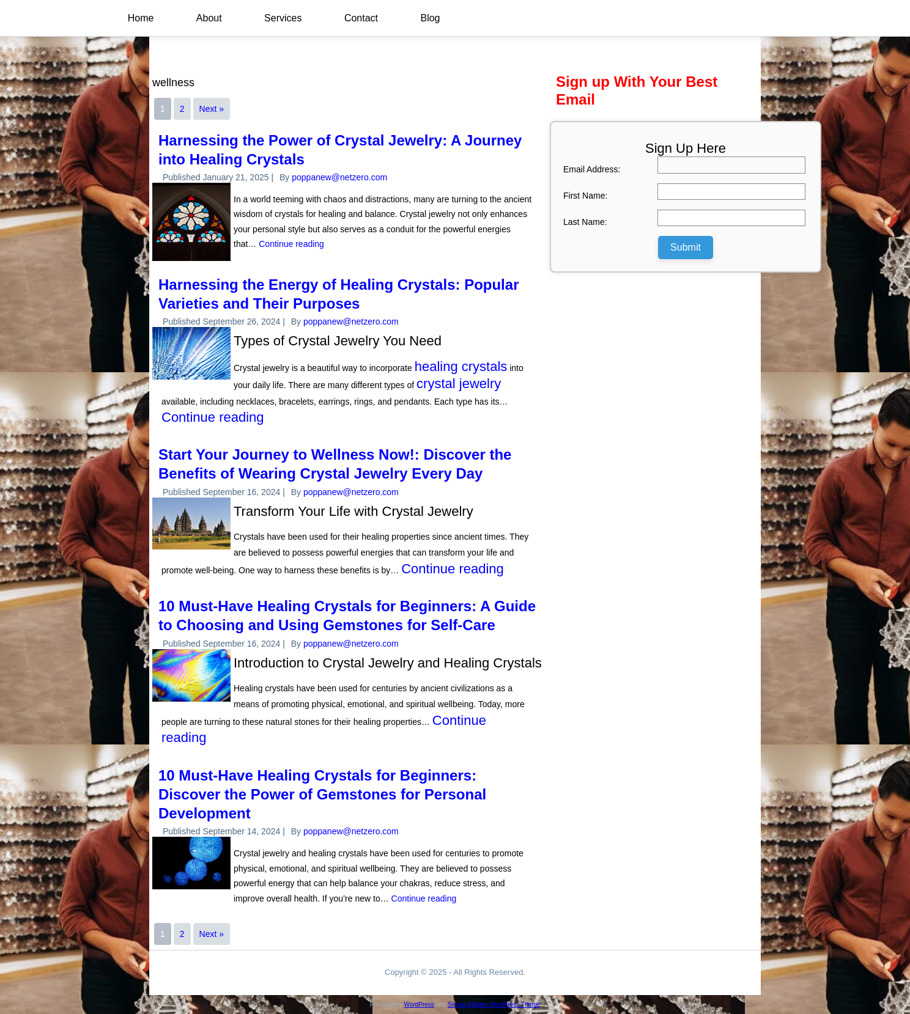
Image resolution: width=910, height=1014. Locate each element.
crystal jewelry (458, 383)
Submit (685, 247)
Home (141, 18)
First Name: (585, 195)
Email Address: (591, 169)
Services (284, 18)
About (210, 18)
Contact (362, 18)
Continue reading (291, 244)
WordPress (419, 1004)
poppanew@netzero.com (339, 177)
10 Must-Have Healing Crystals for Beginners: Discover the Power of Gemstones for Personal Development (322, 794)
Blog (432, 18)
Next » (211, 109)
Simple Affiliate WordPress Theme (494, 1004)
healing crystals (461, 366)
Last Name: (585, 222)
